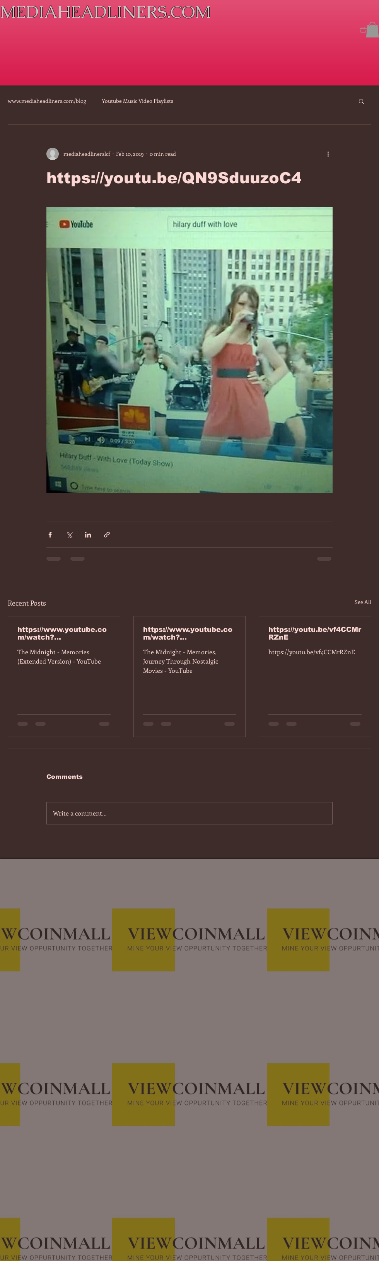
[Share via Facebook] (50, 534)
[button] (372, 30)
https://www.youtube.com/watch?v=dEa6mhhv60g (187, 633)
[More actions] (328, 154)
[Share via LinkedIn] (88, 534)
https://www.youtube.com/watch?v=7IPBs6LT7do (62, 633)
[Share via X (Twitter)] (69, 534)
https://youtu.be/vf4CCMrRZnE (314, 633)
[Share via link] (107, 534)
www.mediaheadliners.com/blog (47, 100)
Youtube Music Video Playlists (137, 100)
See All (363, 602)
